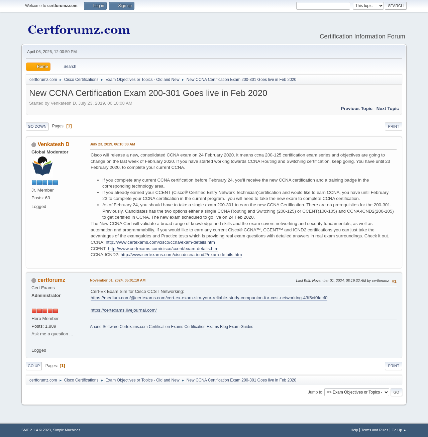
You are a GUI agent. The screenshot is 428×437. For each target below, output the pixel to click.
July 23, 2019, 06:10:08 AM (112, 144)
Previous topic (356, 108)
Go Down (37, 126)
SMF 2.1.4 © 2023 (36, 430)
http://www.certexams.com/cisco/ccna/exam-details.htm (160, 242)
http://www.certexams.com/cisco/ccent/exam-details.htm (163, 248)
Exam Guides (241, 326)
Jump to (315, 392)
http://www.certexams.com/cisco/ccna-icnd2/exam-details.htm (181, 254)
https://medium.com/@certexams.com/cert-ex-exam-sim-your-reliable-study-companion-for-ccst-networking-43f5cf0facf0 (209, 297)
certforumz (51, 280)
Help (354, 430)
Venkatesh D (53, 144)
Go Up (34, 366)
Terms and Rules (375, 430)
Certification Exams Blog (206, 326)
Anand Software (104, 326)
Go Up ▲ (399, 430)
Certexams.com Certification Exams (151, 326)
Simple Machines (66, 430)
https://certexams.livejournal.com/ (124, 310)
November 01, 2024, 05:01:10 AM (117, 280)
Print (393, 126)
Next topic (388, 108)
